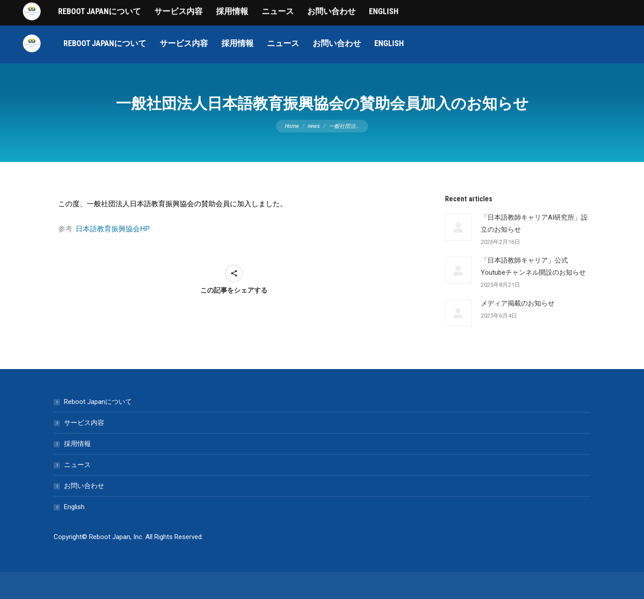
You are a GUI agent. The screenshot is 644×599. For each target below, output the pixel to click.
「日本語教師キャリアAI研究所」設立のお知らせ (534, 223)
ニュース (77, 465)
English (74, 507)
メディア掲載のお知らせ (518, 303)
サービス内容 (84, 423)
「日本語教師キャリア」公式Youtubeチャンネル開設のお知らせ (533, 266)
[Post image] (458, 227)
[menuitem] (105, 43)
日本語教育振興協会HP (113, 229)
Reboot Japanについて (98, 402)
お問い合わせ (84, 486)
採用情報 (77, 444)
